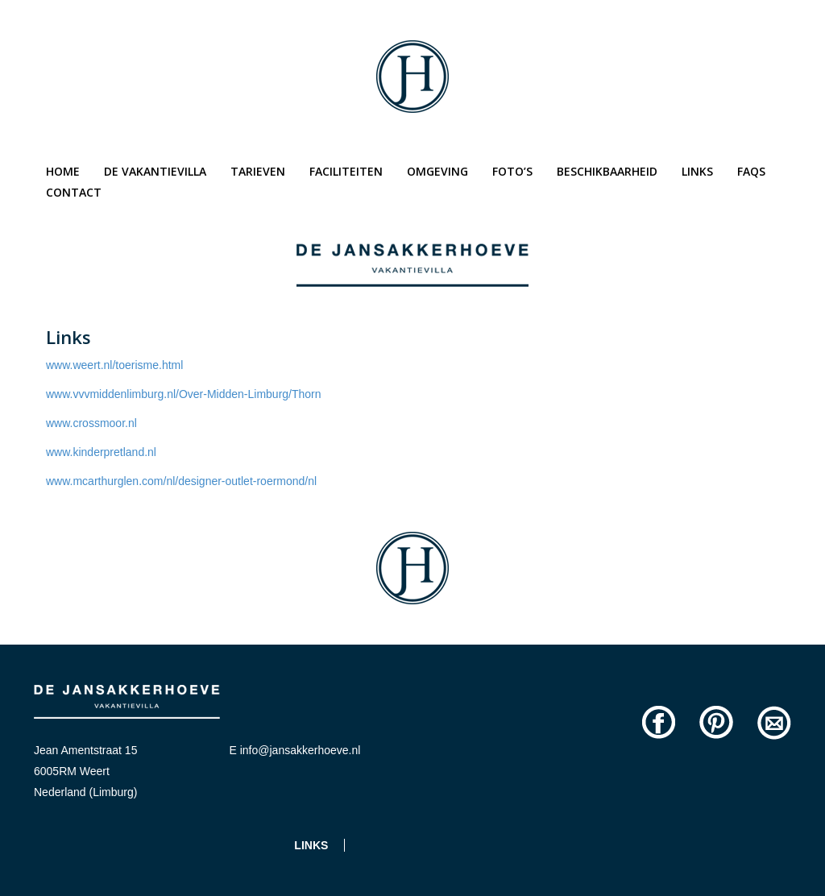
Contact (74, 192)
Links (697, 171)
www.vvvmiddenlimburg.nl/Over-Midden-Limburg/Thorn (183, 394)
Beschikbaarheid (607, 171)
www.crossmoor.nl (91, 423)
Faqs (751, 171)
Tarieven (257, 171)
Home (63, 171)
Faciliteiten (346, 171)
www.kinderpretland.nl (101, 452)
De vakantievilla (155, 171)
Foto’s (512, 171)
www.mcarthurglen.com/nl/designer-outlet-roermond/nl (181, 481)
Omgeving (437, 171)
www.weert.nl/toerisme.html (114, 365)
